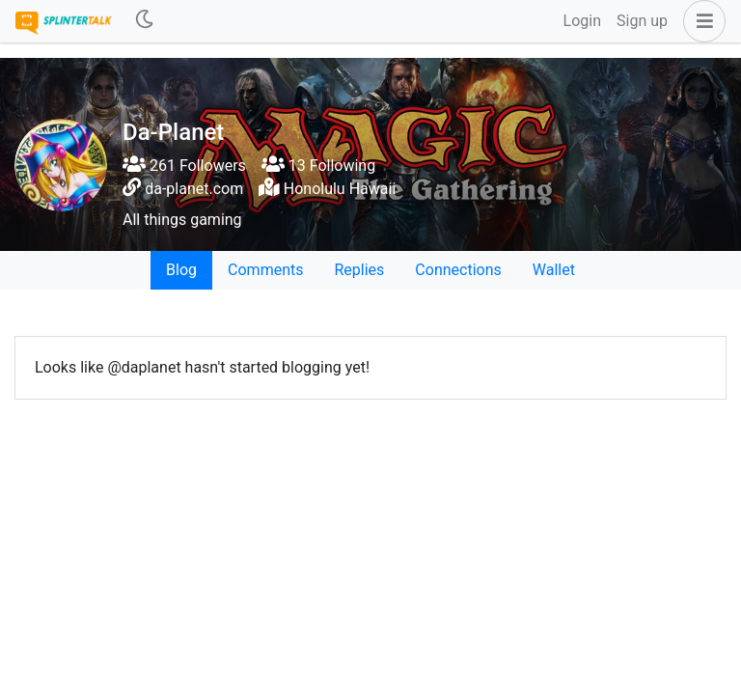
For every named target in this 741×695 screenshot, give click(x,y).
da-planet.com (194, 189)
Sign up (642, 21)
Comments (265, 270)
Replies (359, 270)
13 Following (318, 165)
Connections (458, 270)
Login (582, 21)
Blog (181, 270)
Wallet (554, 270)
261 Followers (184, 165)
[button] (700, 21)
